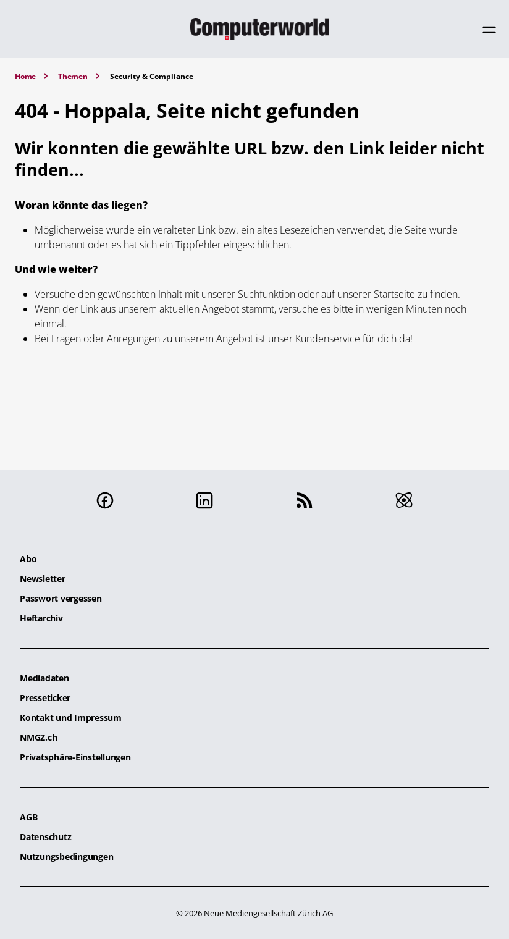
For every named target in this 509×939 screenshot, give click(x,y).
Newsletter (42, 578)
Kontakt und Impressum (71, 717)
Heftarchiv (41, 618)
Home (25, 76)
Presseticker (45, 698)
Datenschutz (45, 837)
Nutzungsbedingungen (66, 856)
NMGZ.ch (38, 737)
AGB (28, 817)
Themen (73, 76)
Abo (28, 559)
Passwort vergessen (61, 598)
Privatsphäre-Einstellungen (75, 757)
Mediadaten (44, 678)
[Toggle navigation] (489, 30)
